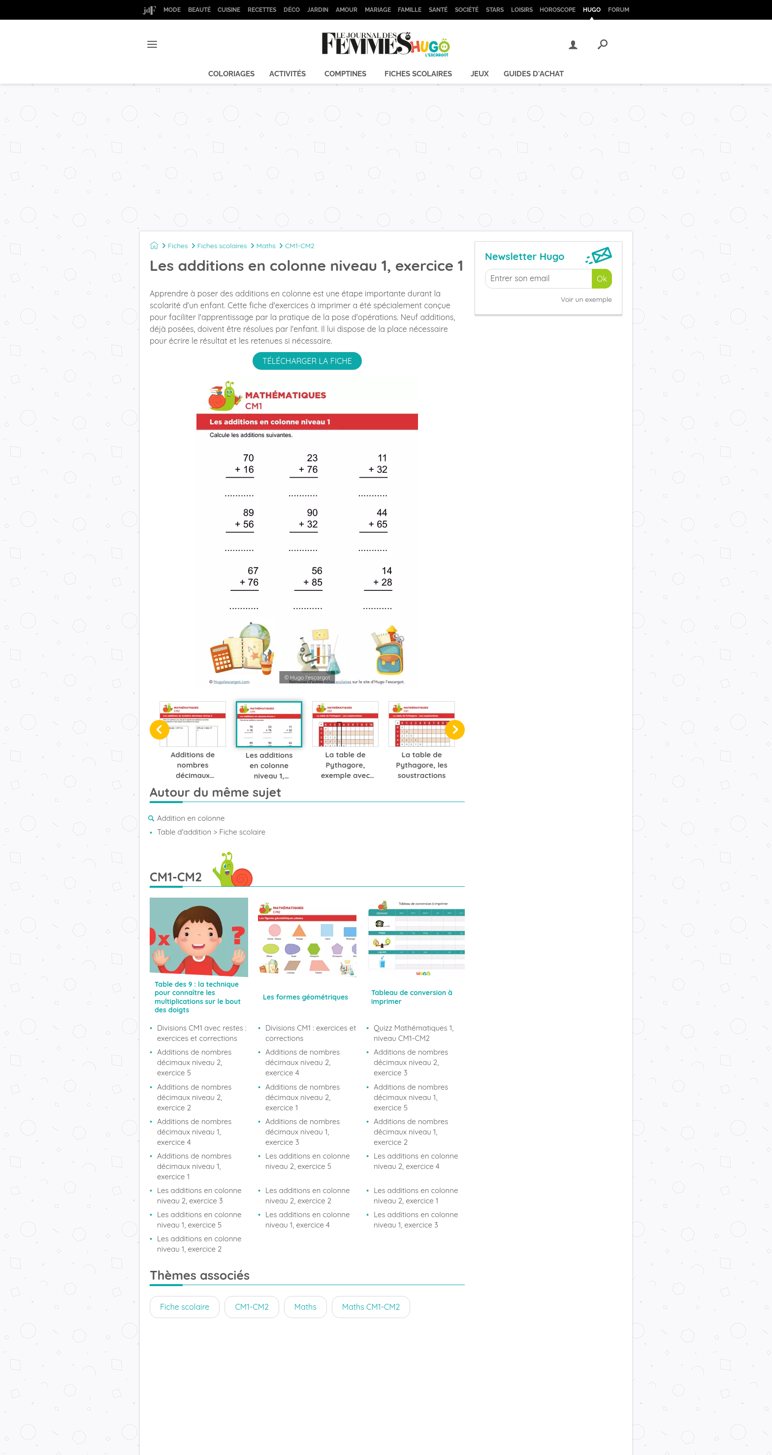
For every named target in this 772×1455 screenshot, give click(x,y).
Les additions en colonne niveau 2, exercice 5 (307, 1161)
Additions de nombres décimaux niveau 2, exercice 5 (194, 1062)
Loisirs (522, 9)
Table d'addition (184, 832)
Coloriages (231, 73)
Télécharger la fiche (307, 361)
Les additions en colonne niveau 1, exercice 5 (199, 1219)
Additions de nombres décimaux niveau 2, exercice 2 (194, 1097)
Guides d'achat (534, 73)
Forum (618, 9)
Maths (266, 245)
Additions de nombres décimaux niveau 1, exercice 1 (194, 1166)
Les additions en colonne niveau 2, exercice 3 (199, 1195)
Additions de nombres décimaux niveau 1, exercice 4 (194, 1132)
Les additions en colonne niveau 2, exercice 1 (416, 1195)
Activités (287, 73)
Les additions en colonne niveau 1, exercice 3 (416, 1219)
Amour (346, 9)
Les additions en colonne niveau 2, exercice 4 (416, 1161)
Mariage (378, 9)
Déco (292, 9)
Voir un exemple (586, 299)
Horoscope (558, 9)
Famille (409, 9)
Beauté (199, 9)
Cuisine (229, 9)
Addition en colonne (191, 818)
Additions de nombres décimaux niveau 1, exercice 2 (411, 1132)
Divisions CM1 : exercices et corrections (310, 1033)
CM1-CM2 (300, 245)
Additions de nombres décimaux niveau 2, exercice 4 (302, 1062)
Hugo (592, 9)
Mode (172, 9)
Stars (495, 9)
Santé (438, 9)
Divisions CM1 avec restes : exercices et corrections (202, 1033)
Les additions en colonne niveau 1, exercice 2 (199, 1244)
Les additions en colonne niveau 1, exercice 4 (307, 1219)
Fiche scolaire (184, 1307)
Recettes (262, 9)
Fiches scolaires (418, 73)
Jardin (317, 9)
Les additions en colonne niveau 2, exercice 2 (307, 1195)
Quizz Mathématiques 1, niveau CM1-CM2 (413, 1033)
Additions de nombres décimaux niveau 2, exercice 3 (411, 1062)
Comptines (345, 73)
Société (467, 9)
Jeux (480, 73)
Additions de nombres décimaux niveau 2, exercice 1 (302, 1097)
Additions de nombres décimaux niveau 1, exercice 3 (302, 1132)
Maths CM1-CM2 (371, 1307)
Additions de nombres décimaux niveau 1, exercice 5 (411, 1097)
